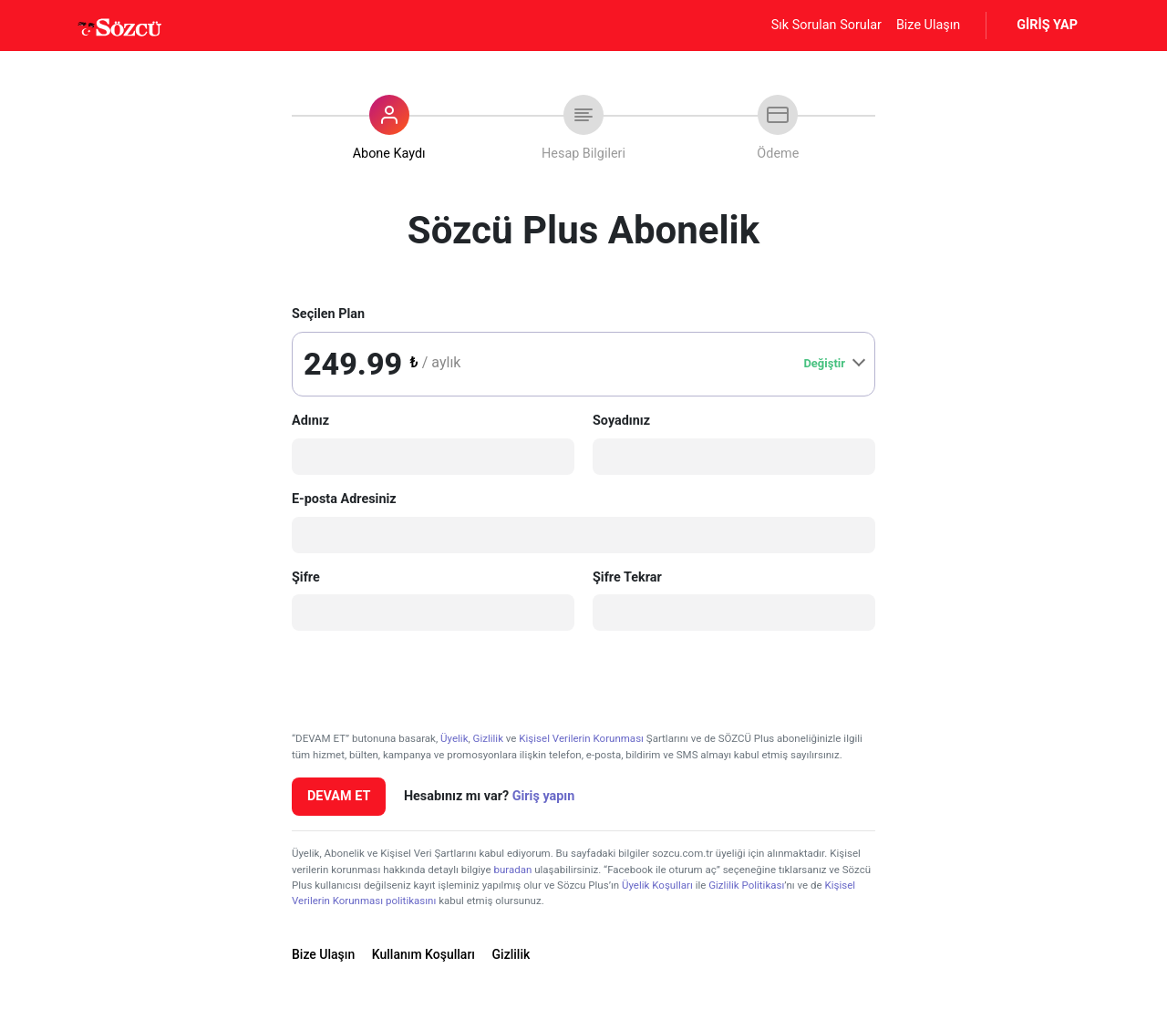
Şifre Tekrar (627, 577)
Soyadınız (621, 420)
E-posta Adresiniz (344, 499)
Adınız (310, 420)
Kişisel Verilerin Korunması (581, 738)
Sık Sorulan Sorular (826, 25)
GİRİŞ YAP (1047, 25)
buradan (512, 869)
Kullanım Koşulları (423, 954)
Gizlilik (488, 738)
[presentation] (430, 680)
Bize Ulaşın (928, 25)
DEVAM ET (338, 796)
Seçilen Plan (328, 314)
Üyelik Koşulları (657, 885)
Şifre (306, 577)
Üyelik (454, 738)
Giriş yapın (543, 796)
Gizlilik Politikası (746, 885)
